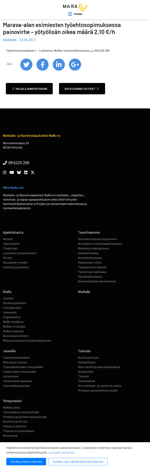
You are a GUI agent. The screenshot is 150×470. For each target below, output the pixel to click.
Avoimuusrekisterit (16, 336)
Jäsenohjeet (11, 244)
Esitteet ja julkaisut (16, 267)
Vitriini (7, 258)
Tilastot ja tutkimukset (18, 431)
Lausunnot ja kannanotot (20, 253)
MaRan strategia (14, 326)
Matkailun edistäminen (93, 248)
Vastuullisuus (87, 362)
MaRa (7, 291)
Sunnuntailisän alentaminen (97, 281)
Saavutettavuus (88, 253)
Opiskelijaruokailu (90, 276)
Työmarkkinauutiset (16, 386)
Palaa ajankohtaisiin (29, 89)
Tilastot (83, 376)
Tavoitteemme (89, 232)
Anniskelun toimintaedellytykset (100, 244)
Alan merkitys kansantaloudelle (99, 367)
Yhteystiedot (12, 401)
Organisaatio (12, 317)
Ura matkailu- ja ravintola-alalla (99, 386)
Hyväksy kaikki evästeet (26, 461)
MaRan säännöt (13, 331)
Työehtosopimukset (16, 357)
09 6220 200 (16, 162)
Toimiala (84, 351)
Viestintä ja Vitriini (15, 421)
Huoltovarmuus (88, 357)
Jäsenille (9, 351)
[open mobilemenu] (75, 13)
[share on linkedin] (59, 70)
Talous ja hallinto (14, 426)
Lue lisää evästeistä (61, 452)
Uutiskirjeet (11, 376)
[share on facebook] (43, 70)
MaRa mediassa (13, 322)
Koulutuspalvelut (14, 303)
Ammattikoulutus (90, 258)
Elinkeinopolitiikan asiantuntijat (25, 417)
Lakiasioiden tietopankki (19, 372)
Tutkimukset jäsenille (17, 381)
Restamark (10, 436)
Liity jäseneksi (12, 308)
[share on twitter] (27, 70)
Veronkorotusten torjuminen (97, 239)
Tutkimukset (86, 381)
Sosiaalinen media (15, 262)
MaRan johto (11, 407)
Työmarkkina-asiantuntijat (21, 412)
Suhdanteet (86, 372)
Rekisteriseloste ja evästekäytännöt (27, 340)
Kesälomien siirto (90, 262)
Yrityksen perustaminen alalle (98, 390)
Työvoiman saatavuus (92, 272)
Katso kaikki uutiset (81, 89)
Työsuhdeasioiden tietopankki (23, 367)
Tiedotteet (10, 248)
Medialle (84, 291)
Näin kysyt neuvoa (15, 362)
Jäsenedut (10, 312)
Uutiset (8, 239)
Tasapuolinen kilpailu (92, 267)
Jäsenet (8, 298)
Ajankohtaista (13, 232)
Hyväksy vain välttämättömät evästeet (78, 461)
